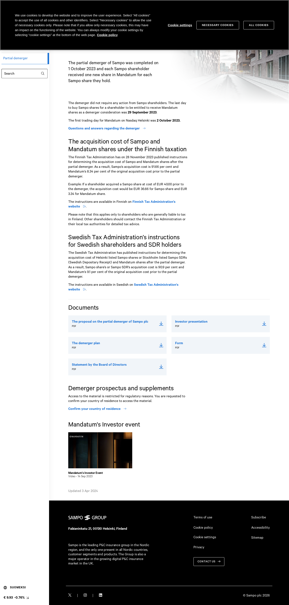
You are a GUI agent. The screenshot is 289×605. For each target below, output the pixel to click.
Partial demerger (15, 58)
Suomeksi (15, 587)
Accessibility (260, 527)
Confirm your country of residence (97, 409)
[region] (144, 25)
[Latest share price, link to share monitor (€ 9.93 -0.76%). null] (16, 597)
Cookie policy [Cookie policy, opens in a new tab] (107, 35)
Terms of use (202, 517)
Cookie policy (203, 527)
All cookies (259, 25)
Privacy (198, 547)
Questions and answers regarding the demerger (106, 128)
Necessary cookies (218, 25)
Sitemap (257, 537)
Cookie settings (204, 537)
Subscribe (258, 517)
